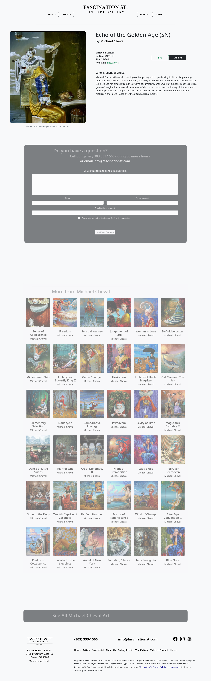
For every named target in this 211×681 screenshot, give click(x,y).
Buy (160, 57)
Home (77, 650)
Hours (173, 650)
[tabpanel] (147, 85)
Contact (163, 650)
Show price (113, 62)
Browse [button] (67, 14)
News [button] (159, 14)
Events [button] (144, 14)
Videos (154, 650)
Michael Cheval (112, 41)
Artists (86, 650)
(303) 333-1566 (86, 639)
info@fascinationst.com (138, 639)
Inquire (178, 57)
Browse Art (98, 650)
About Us (111, 650)
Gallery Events (125, 650)
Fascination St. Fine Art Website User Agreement (160, 667)
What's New (141, 650)
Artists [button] (52, 14)
